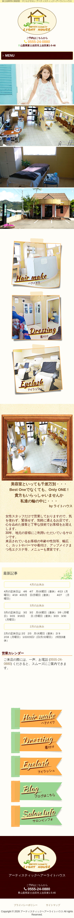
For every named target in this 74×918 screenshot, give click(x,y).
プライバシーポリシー (25, 905)
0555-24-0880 (39, 42)
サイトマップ (53, 905)
